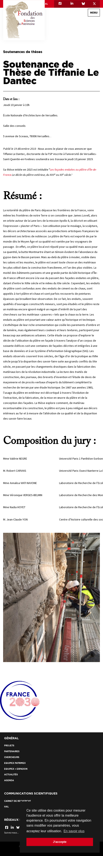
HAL (45, 4)
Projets (9, 745)
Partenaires (11, 751)
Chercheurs (11, 757)
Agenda (9, 780)
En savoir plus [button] (73, 831)
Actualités (11, 774)
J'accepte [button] (59, 841)
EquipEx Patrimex (15, 763)
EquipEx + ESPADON (15, 769)
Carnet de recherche (17, 801)
